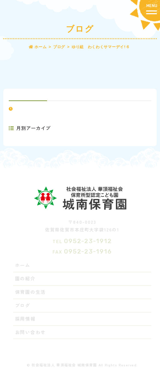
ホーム (23, 265)
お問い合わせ (30, 332)
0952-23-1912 (88, 241)
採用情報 (25, 319)
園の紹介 (25, 278)
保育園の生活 (30, 292)
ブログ (23, 305)
